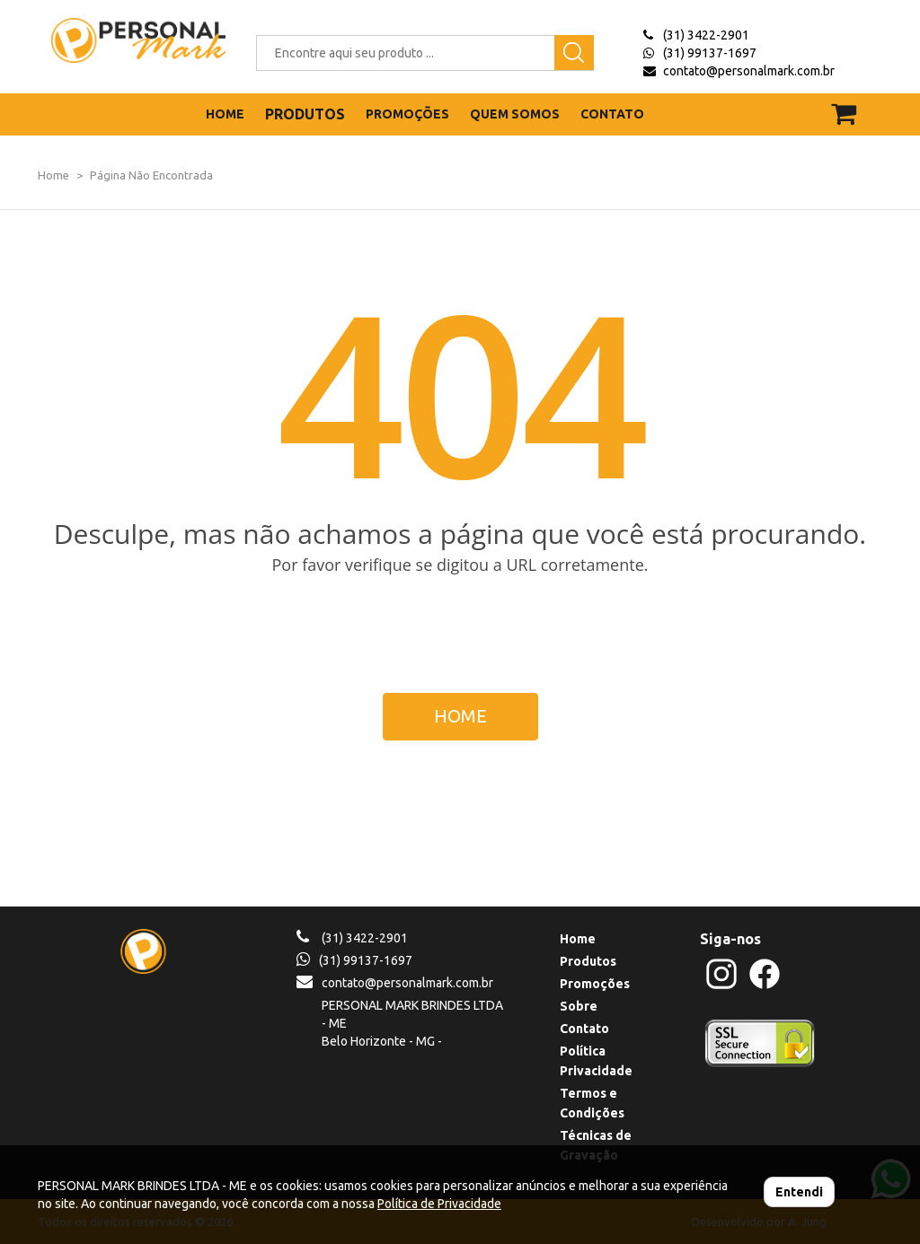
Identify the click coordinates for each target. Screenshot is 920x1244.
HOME (225, 114)
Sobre (578, 1006)
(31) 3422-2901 (706, 35)
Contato (584, 1028)
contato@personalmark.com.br (749, 71)
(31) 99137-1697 (709, 53)
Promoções (595, 984)
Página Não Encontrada (151, 175)
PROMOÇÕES (407, 114)
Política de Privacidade (439, 1203)
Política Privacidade (596, 1061)
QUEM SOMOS (515, 114)
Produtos (588, 961)
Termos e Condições (592, 1103)
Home (53, 175)
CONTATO (612, 114)
